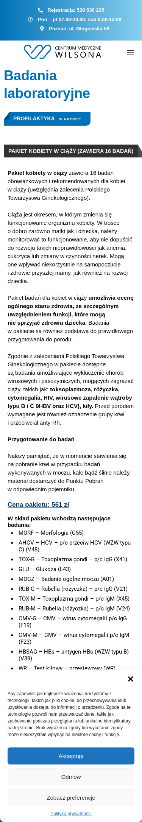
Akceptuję (71, 756)
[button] (130, 679)
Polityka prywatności (71, 813)
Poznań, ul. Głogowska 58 (79, 28)
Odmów (71, 777)
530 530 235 (90, 10)
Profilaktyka (34, 118)
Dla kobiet (70, 119)
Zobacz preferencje (71, 797)
